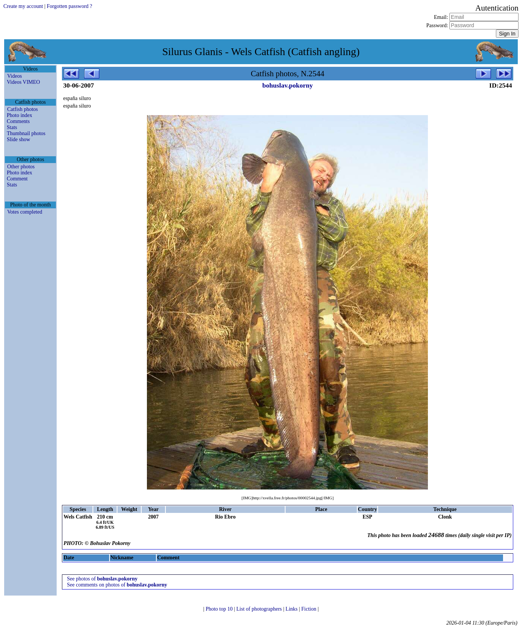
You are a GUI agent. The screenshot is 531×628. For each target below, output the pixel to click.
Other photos (21, 166)
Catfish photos (22, 109)
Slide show (18, 139)
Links (292, 609)
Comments (18, 121)
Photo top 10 (219, 609)
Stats (12, 127)
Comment (17, 179)
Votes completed (24, 212)
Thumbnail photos (26, 133)
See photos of (102, 579)
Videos (14, 76)
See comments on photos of (117, 585)
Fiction (309, 609)
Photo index (19, 115)
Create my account (23, 6)
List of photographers (259, 609)
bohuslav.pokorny (287, 85)
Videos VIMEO (23, 82)
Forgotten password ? (69, 6)
